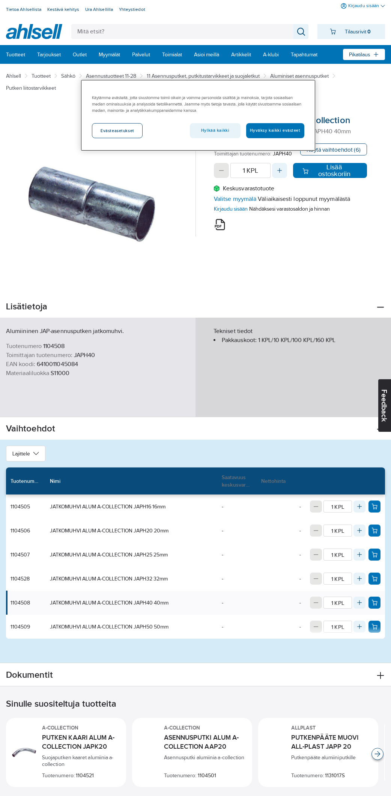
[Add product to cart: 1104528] (374, 579)
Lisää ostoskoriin (326, 170)
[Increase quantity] (279, 170)
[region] (198, 115)
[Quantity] (250, 170)
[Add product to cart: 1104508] (374, 603)
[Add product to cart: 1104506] (374, 531)
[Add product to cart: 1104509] (374, 627)
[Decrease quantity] (221, 170)
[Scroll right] (377, 754)
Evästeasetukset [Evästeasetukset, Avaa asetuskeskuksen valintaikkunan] (117, 130)
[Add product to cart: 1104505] (374, 507)
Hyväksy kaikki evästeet (275, 130)
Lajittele (25, 454)
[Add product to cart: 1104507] (374, 555)
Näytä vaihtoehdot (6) (334, 149)
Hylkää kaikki (215, 130)
